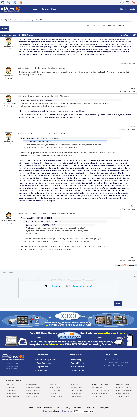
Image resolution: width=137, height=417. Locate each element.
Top (135, 277)
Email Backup (96, 396)
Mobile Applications (122, 393)
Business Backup (75, 396)
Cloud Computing (13, 396)
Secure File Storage (33, 393)
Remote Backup (75, 393)
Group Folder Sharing (123, 387)
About (31, 408)
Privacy (67, 408)
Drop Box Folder (31, 396)
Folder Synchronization (124, 390)
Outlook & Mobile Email (99, 393)
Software (45, 9)
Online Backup (75, 384)
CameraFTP (90, 408)
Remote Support (124, 25)
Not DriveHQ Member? (80, 286)
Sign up (123, 9)
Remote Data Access (33, 390)
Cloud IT (10, 384)
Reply (4, 28)
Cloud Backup (11, 393)
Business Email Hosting (100, 384)
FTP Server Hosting (54, 390)
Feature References (14, 380)
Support (58, 408)
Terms (39, 408)
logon (55, 286)
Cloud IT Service (12, 364)
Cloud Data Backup (76, 387)
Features (36, 9)
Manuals (111, 25)
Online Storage (31, 384)
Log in (132, 9)
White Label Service (123, 396)
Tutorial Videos (99, 25)
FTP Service (52, 384)
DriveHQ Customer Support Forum (13, 20)
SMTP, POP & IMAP (98, 387)
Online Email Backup (77, 390)
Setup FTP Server (54, 387)
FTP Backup (52, 393)
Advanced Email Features (100, 390)
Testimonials (77, 408)
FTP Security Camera (55, 396)
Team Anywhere (11, 369)
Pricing (54, 9)
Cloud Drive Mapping (33, 387)
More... (71, 155)
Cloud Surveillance (12, 366)
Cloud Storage (12, 387)
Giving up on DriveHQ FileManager (38, 20)
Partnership (48, 408)
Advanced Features (123, 384)
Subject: (4, 35)
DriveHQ (56, 411)
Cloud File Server (13, 390)
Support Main (85, 25)
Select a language (83, 411)
